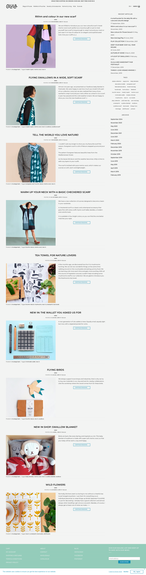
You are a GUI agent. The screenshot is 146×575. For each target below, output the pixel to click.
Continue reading (82, 39)
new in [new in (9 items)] (126, 97)
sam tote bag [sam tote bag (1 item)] (135, 100)
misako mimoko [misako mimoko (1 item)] (130, 95)
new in (44, 69)
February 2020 (116, 143)
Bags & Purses (27, 6)
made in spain (30, 69)
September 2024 (116, 119)
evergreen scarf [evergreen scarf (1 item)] (131, 84)
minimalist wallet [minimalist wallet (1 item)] (120, 95)
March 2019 (115, 171)
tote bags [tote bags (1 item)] (118, 109)
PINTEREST (78, 559)
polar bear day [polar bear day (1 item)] (126, 100)
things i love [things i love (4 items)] (133, 106)
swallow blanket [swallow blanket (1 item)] (125, 103)
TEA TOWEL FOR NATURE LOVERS (55, 255)
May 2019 (114, 164)
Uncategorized (16, 69)
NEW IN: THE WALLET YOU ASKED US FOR (55, 312)
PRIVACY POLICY (12, 562)
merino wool (37, 69)
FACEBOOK (78, 555)
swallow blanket (50, 476)
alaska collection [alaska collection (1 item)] (116, 81)
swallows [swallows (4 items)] (134, 103)
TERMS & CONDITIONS (14, 559)
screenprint (49, 304)
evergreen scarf (30, 184)
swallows (48, 126)
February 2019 (116, 175)
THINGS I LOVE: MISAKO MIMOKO (123, 70)
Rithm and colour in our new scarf (55, 16)
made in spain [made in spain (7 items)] (126, 92)
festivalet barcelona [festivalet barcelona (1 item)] (120, 86)
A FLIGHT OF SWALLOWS (120, 56)
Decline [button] (126, 571)
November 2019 (116, 150)
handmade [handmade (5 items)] (118, 89)
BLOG (76, 548)
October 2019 (115, 154)
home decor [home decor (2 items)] (125, 89)
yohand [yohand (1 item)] (133, 109)
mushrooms (38, 304)
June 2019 (114, 161)
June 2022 (114, 130)
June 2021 (114, 137)
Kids (74, 6)
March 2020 (115, 140)
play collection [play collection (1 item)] (116, 100)
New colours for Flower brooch (122, 32)
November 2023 (116, 123)
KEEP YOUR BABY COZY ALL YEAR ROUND (123, 46)
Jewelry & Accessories (54, 6)
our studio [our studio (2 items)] (132, 97)
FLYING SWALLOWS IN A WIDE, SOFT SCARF (55, 77)
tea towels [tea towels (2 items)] (126, 106)
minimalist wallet (30, 361)
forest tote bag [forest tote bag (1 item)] (131, 86)
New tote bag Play (117, 38)
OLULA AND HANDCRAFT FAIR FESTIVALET (122, 63)
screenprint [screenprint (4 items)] (116, 103)
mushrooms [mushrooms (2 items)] (118, 97)
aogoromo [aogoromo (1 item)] (126, 81)
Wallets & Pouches (39, 6)
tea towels (56, 304)
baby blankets (30, 476)
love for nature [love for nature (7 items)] (116, 92)
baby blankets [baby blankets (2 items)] (134, 81)
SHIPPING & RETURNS (14, 555)
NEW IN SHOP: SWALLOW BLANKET (55, 427)
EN (130, 6)
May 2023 (114, 126)
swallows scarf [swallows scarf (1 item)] (117, 106)
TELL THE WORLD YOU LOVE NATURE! (56, 134)
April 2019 (114, 168)
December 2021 (116, 133)
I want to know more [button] (115, 571)
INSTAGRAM (78, 552)
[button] (136, 6)
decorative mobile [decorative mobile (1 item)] (120, 84)
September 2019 (116, 157)
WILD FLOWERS (55, 484)
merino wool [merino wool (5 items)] (134, 92)
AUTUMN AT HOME (117, 53)
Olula (66, 21)
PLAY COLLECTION (117, 41)
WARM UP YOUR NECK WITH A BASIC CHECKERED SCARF (55, 192)
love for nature (39, 184)
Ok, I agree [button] (136, 571)
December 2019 (116, 147)
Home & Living (67, 6)
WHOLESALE (45, 555)
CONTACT (43, 552)
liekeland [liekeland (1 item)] (133, 89)
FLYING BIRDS (55, 369)
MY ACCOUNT (11, 552)
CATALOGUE (44, 559)
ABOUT (42, 548)
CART (8, 548)
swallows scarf (56, 126)
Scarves (79, 6)
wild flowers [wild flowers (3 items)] (125, 109)
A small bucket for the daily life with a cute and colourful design (124, 19)
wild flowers (46, 534)
